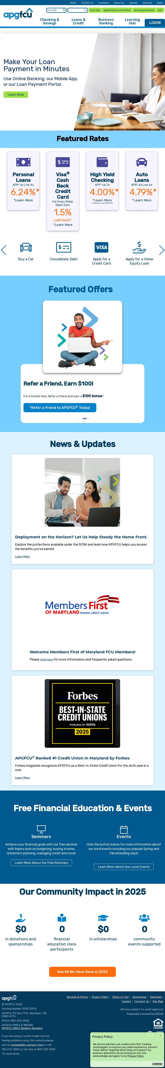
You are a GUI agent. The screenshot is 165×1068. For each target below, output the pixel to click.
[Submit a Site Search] (84, 9)
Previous (3, 249)
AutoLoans (141, 176)
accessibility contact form (27, 1043)
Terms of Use (120, 996)
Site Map (158, 1000)
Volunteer (156, 996)
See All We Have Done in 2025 (82, 970)
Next (162, 249)
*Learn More (23, 199)
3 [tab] (89, 418)
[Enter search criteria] (77, 9)
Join (160, 9)
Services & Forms (77, 996)
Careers (133, 3)
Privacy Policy (136, 1056)
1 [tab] (79, 418)
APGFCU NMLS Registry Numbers (22, 1026)
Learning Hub (132, 20)
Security (147, 3)
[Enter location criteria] (56, 9)
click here (46, 658)
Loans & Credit (78, 20)
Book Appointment (144, 9)
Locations (103, 3)
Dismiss (157, 1064)
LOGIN (155, 21)
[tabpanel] (82, 360)
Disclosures (139, 996)
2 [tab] (84, 418)
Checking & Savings (49, 20)
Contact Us (87, 3)
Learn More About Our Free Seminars (41, 861)
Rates (160, 3)
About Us (119, 3)
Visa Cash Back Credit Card (62, 184)
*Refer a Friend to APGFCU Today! (60, 406)
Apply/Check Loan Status (116, 9)
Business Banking (106, 20)
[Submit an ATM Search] (63, 9)
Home (73, 3)
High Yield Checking (102, 176)
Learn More (16, 93)
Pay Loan (94, 9)
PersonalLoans (23, 176)
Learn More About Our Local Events (124, 866)
